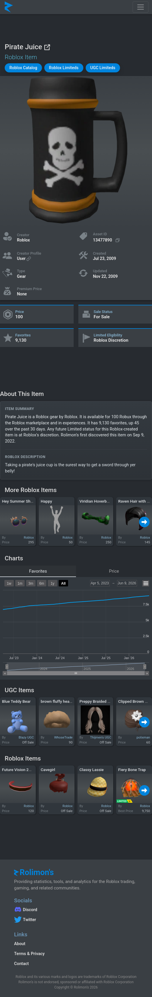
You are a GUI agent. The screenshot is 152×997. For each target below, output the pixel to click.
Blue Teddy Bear (16, 701)
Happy (46, 501)
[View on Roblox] (46, 47)
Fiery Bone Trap (132, 769)
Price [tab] (114, 571)
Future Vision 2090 (19, 769)
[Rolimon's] (9, 7)
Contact (21, 963)
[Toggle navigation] (140, 7)
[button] (23, 67)
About (19, 943)
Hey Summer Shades (20, 501)
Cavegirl (48, 769)
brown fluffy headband (60, 701)
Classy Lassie (92, 769)
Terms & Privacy (29, 953)
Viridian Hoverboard (97, 501)
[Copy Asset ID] (107, 240)
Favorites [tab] (38, 571)
